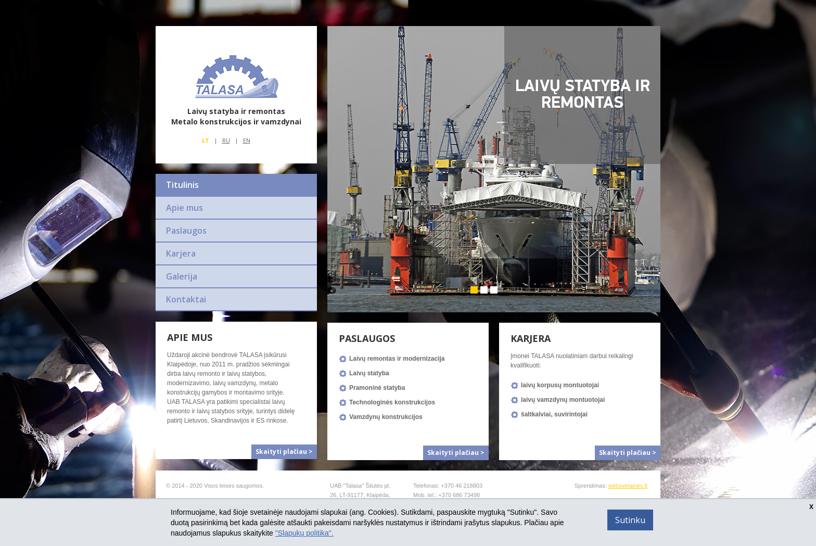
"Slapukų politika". (304, 533)
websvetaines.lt (627, 485)
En (246, 140)
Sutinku (630, 520)
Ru (226, 140)
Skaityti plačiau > (284, 451)
